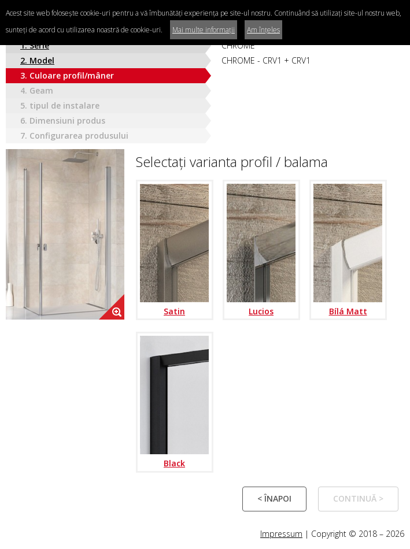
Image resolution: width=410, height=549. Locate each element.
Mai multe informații (203, 30)
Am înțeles (263, 30)
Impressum (281, 533)
